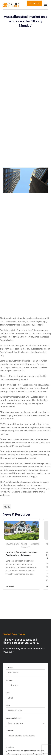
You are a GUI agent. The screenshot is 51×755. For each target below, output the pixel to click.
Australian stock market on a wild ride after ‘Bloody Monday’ (25, 20)
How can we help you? (13, 718)
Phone (8, 705)
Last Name (9, 680)
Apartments (13, 544)
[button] (45, 4)
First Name (9, 667)
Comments (9, 731)
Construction (39, 544)
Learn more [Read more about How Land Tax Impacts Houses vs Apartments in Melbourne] (10, 586)
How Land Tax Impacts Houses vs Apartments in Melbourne (21, 553)
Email (8, 693)
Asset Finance (25, 545)
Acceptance (10, 747)
